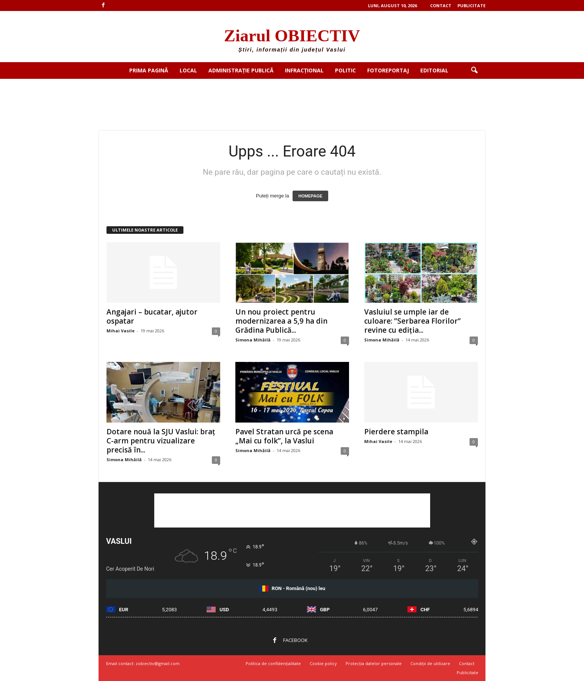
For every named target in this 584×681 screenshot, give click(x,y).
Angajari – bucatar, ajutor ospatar (151, 316)
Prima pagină (148, 70)
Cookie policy (323, 663)
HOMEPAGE (310, 196)
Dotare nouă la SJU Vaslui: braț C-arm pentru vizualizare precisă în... (160, 441)
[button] (474, 70)
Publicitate (471, 5)
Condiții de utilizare (430, 663)
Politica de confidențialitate (273, 663)
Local (188, 70)
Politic (345, 70)
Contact (440, 5)
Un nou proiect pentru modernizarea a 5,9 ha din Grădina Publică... (281, 321)
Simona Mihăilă (253, 340)
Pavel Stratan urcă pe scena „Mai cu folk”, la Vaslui (284, 436)
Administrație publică (241, 70)
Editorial (434, 70)
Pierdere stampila (396, 432)
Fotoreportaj (388, 70)
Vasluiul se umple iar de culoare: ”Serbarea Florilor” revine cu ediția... (412, 321)
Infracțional (304, 70)
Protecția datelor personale (374, 663)
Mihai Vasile (120, 330)
